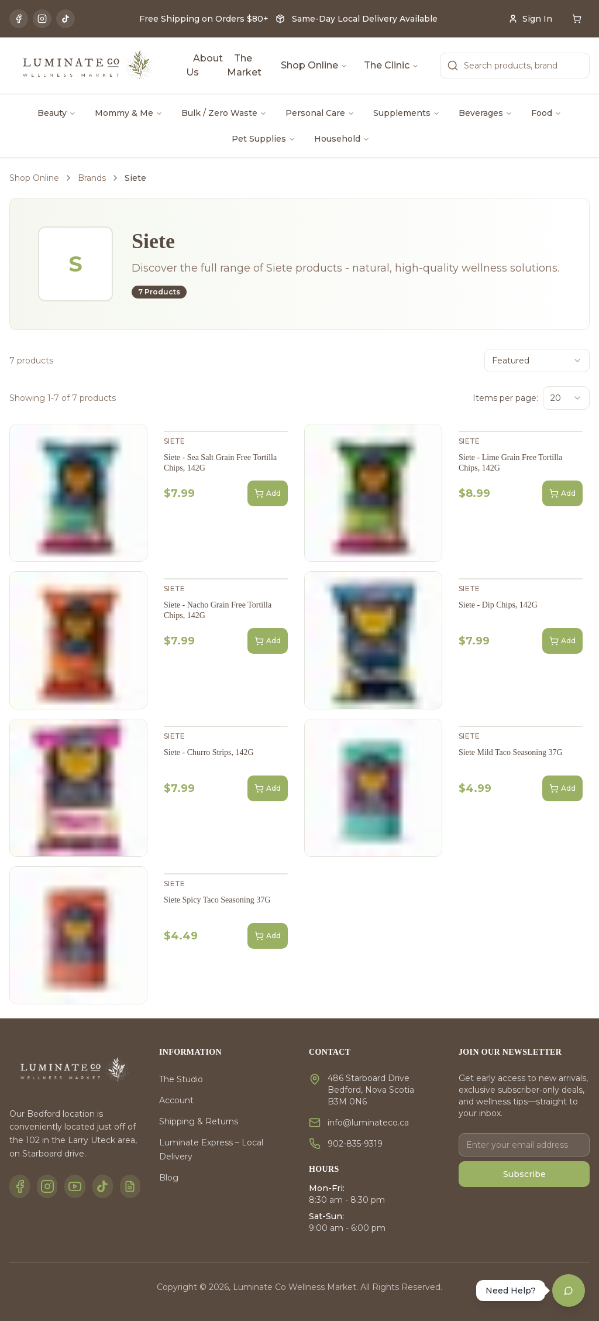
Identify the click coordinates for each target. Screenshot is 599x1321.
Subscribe (524, 1174)
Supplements (406, 113)
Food (546, 113)
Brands (92, 178)
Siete (174, 441)
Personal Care (319, 113)
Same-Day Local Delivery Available (365, 18)
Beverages (485, 113)
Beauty (56, 113)
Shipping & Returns (198, 1121)
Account (176, 1100)
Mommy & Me (129, 113)
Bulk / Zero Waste (224, 113)
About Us (204, 65)
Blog (168, 1177)
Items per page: (505, 398)
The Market (244, 65)
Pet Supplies (263, 138)
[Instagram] (42, 18)
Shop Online (314, 65)
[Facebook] (18, 18)
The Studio (181, 1079)
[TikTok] (65, 18)
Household (342, 138)
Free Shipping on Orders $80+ (203, 18)
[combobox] (537, 360)
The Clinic (391, 65)
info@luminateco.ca (368, 1122)
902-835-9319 (355, 1143)
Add (267, 493)
